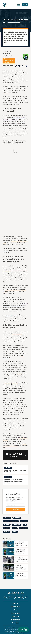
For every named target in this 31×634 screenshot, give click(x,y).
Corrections (15, 623)
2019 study (20, 373)
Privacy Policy (15, 607)
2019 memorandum (9, 315)
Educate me (7, 517)
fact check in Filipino (8, 61)
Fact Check (15, 616)
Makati (15, 528)
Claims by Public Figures (11, 521)
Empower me (17, 517)
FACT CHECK (24, 521)
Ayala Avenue (16, 524)
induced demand (17, 334)
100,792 (5, 250)
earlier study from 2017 (11, 383)
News (15, 610)
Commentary (15, 613)
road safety (23, 528)
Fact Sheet (7, 524)
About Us (15, 603)
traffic (15, 531)
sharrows (5, 92)
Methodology (15, 620)
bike (25, 524)
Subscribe (25, 4)
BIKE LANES (7, 528)
